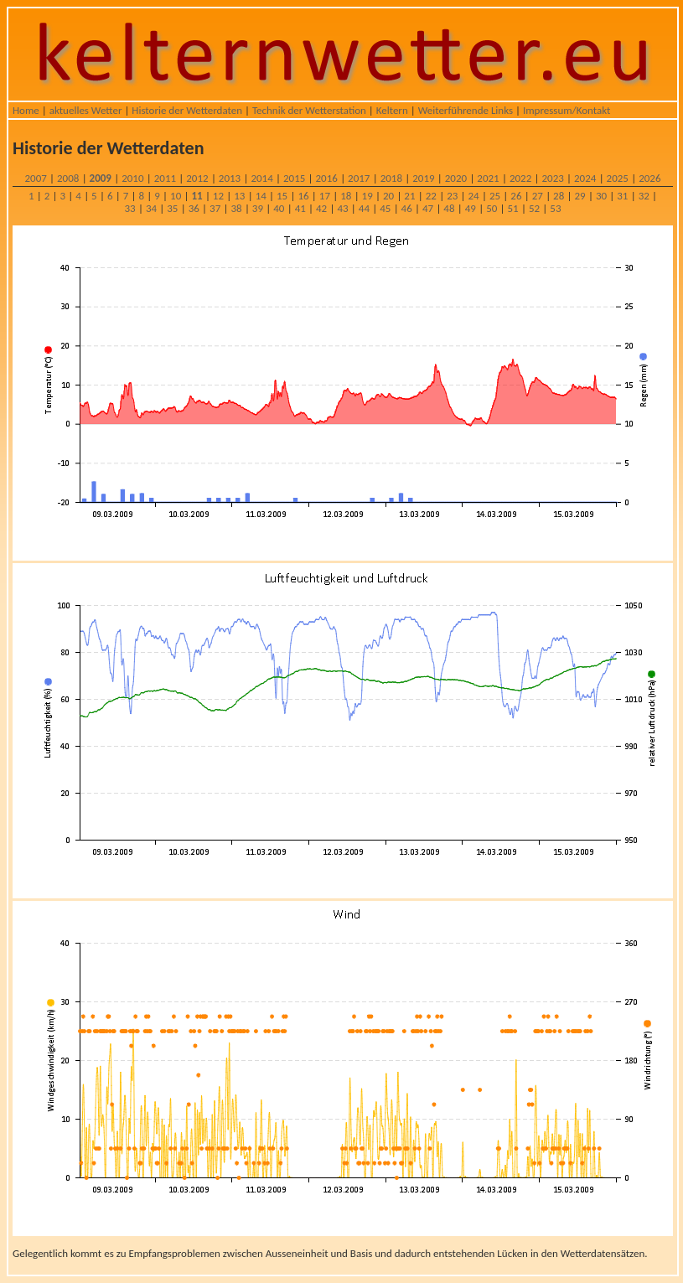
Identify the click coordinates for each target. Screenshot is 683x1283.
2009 (100, 178)
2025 (618, 178)
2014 (261, 178)
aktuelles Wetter (85, 110)
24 (473, 195)
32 (644, 195)
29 (579, 195)
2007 (35, 178)
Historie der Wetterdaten (187, 110)
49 (470, 208)
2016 (327, 178)
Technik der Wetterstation (309, 110)
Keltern (392, 110)
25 (494, 195)
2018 (391, 178)
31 (622, 195)
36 (194, 208)
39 (257, 208)
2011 (165, 178)
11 (196, 195)
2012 (197, 178)
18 (345, 195)
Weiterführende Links (465, 110)
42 (321, 208)
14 (261, 195)
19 (367, 195)
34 (151, 208)
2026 (649, 178)
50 (491, 208)
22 (431, 195)
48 (448, 208)
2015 (294, 178)
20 (388, 195)
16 (303, 195)
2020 (456, 178)
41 (300, 208)
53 (555, 208)
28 (558, 195)
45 (385, 208)
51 (513, 208)
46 (406, 208)
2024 (585, 178)
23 (452, 195)
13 (239, 195)
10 (175, 195)
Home (26, 110)
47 (427, 208)
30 (601, 195)
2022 (520, 178)
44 (364, 208)
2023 (552, 178)
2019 (423, 178)
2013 (230, 178)
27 (537, 195)
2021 (488, 178)
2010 (132, 178)
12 (218, 195)
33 (130, 208)
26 (515, 195)
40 (278, 208)
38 (235, 208)
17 (324, 195)
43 (342, 208)
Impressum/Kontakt (566, 110)
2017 (359, 178)
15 (282, 195)
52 (534, 208)
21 (409, 195)
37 (215, 208)
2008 (68, 178)
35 (172, 208)
